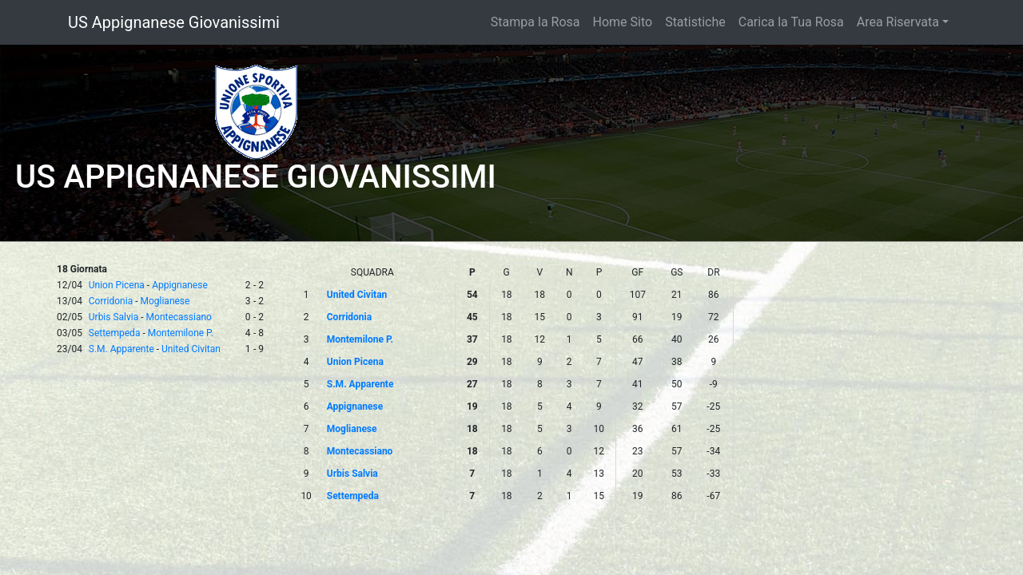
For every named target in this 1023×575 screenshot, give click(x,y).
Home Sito (623, 22)
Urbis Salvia (114, 317)
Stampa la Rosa (535, 22)
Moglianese (164, 301)
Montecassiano (179, 317)
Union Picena (117, 285)
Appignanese (180, 285)
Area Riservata (898, 22)
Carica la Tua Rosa (791, 22)
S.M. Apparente (121, 349)
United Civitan (191, 349)
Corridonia (111, 301)
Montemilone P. (180, 333)
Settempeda (115, 333)
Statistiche (695, 22)
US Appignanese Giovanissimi (174, 22)
